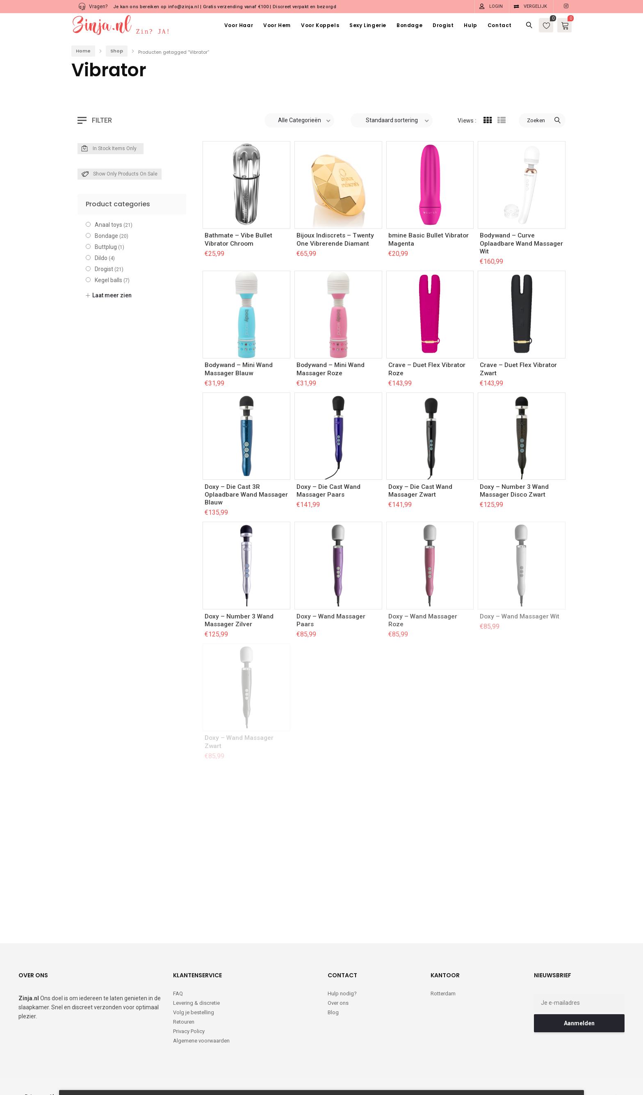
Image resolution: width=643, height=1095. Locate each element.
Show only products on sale (119, 174)
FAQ (178, 993)
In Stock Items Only (109, 149)
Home (83, 51)
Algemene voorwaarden (201, 1041)
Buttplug (106, 247)
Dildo (101, 258)
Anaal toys (108, 224)
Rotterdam (443, 993)
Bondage (106, 236)
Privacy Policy (189, 1031)
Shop (116, 51)
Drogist (104, 269)
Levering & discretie (196, 1003)
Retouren (183, 1022)
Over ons (338, 1003)
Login (496, 6)
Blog (333, 1012)
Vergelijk (535, 6)
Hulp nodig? (342, 993)
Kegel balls (108, 280)
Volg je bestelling (193, 1012)
